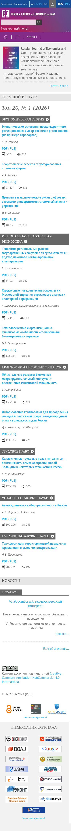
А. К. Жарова (9, 512)
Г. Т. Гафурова (10, 305)
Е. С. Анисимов (27, 512)
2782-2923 (38, 4)
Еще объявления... (56, 649)
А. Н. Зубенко (10, 142)
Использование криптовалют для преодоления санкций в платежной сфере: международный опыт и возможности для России (35, 416)
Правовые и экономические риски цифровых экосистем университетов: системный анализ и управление (34, 201)
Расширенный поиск (14, 28)
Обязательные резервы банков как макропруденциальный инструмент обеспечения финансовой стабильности (29, 378)
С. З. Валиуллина (12, 268)
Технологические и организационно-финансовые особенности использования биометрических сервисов (31, 332)
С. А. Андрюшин (11, 390)
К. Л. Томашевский (13, 474)
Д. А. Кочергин (11, 427)
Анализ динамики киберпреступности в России (34, 505)
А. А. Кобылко (10, 175)
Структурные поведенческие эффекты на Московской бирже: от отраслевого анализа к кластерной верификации (33, 294)
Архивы (32, 37)
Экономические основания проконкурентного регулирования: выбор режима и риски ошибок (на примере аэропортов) (35, 130)
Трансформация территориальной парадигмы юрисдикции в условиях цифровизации (34, 545)
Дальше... (62, 634)
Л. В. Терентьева (12, 554)
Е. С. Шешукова (30, 427)
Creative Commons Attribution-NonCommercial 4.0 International (31, 677)
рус (67, 3)
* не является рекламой (35, 717)
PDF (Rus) (9, 148)
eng (60, 3)
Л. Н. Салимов (50, 305)
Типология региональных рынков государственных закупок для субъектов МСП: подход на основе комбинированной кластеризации (34, 255)
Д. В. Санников (11, 212)
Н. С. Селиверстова (14, 343)
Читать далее (59, 86)
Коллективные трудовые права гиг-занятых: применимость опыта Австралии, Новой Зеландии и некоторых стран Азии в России (33, 463)
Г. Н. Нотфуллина (30, 305)
